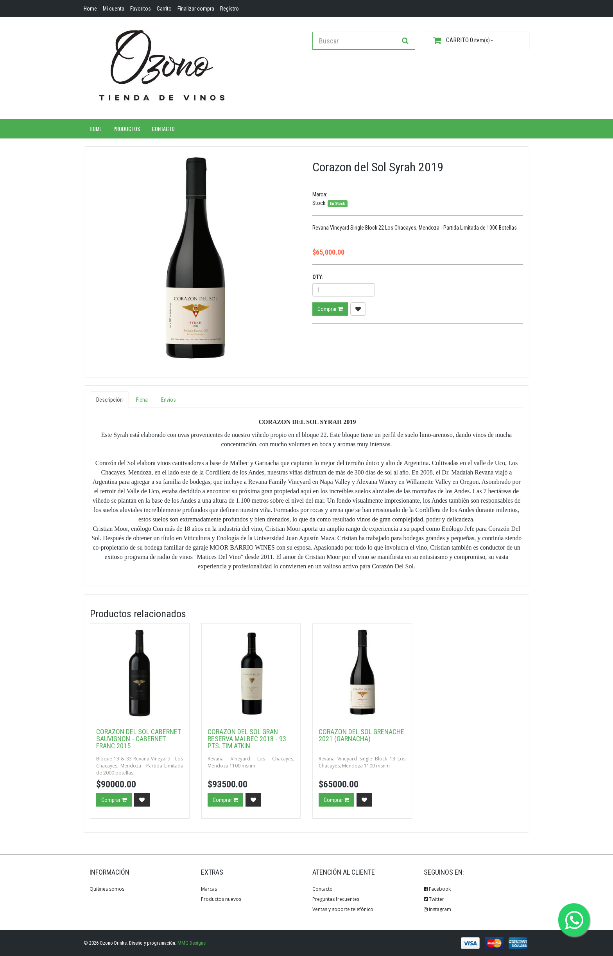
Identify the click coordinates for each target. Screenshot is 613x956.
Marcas (209, 889)
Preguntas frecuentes (335, 899)
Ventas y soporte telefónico (342, 909)
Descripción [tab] (109, 400)
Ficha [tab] (142, 400)
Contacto (163, 128)
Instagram (437, 909)
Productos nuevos (221, 899)
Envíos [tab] (168, 400)
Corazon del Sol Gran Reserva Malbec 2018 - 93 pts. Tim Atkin (247, 739)
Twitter (434, 899)
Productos (126, 128)
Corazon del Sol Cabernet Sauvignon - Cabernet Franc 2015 (138, 739)
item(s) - (463, 40)
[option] (195, 258)
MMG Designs (191, 943)
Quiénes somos (107, 889)
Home (96, 128)
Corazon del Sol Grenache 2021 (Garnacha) (361, 735)
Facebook (437, 889)
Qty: (318, 277)
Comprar (330, 309)
